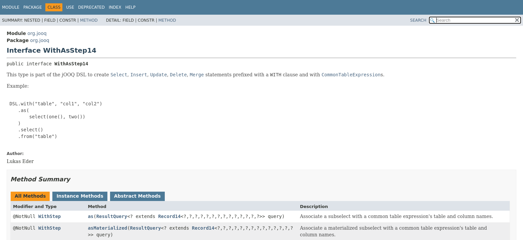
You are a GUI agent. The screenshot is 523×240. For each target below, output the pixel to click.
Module (10, 7)
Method (89, 20)
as (90, 216)
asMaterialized (107, 228)
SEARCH (418, 20)
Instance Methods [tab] (79, 196)
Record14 (169, 216)
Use (70, 7)
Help (130, 7)
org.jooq (36, 33)
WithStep (49, 216)
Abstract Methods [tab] (137, 196)
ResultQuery (111, 216)
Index (115, 7)
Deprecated (91, 7)
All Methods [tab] (30, 196)
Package (32, 7)
